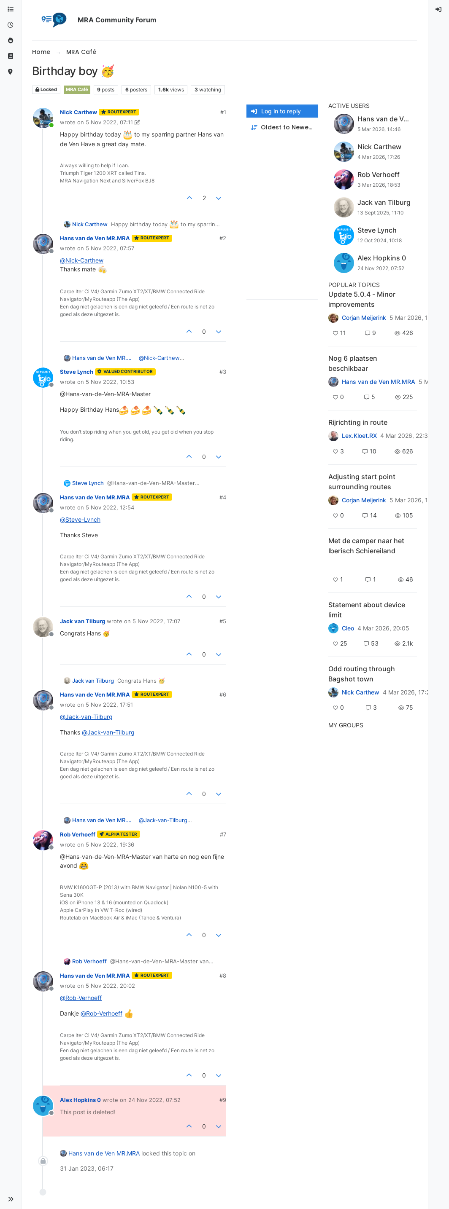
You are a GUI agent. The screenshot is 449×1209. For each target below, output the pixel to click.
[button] (10, 1199)
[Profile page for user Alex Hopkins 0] (43, 1106)
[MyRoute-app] (10, 72)
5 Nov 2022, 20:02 (110, 985)
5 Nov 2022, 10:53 (110, 381)
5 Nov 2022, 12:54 (110, 507)
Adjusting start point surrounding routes (361, 481)
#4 (222, 497)
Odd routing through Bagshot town (361, 674)
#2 (222, 238)
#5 (222, 621)
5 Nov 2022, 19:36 (110, 844)
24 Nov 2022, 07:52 (154, 1099)
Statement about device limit (366, 609)
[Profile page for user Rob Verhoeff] (43, 840)
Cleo (348, 628)
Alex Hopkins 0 (80, 1099)
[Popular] (10, 41)
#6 (222, 694)
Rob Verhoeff (77, 834)
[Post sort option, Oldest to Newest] (282, 127)
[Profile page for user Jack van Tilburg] (43, 627)
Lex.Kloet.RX (359, 436)
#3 (222, 371)
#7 (223, 834)
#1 (223, 112)
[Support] (10, 56)
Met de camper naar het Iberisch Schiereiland (366, 545)
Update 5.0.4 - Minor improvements (361, 299)
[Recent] (10, 25)
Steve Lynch (76, 371)
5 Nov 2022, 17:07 (156, 621)
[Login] (439, 9)
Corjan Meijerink (364, 318)
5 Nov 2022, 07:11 (109, 122)
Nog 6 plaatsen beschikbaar (352, 363)
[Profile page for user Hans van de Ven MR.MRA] (43, 244)
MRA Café (77, 89)
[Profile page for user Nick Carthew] (43, 118)
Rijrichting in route (357, 422)
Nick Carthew (78, 112)
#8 (222, 975)
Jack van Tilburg (82, 621)
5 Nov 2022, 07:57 (110, 248)
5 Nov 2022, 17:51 (109, 704)
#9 (222, 1099)
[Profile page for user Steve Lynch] (43, 377)
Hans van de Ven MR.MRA (95, 238)
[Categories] (10, 9)
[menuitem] (439, 9)
